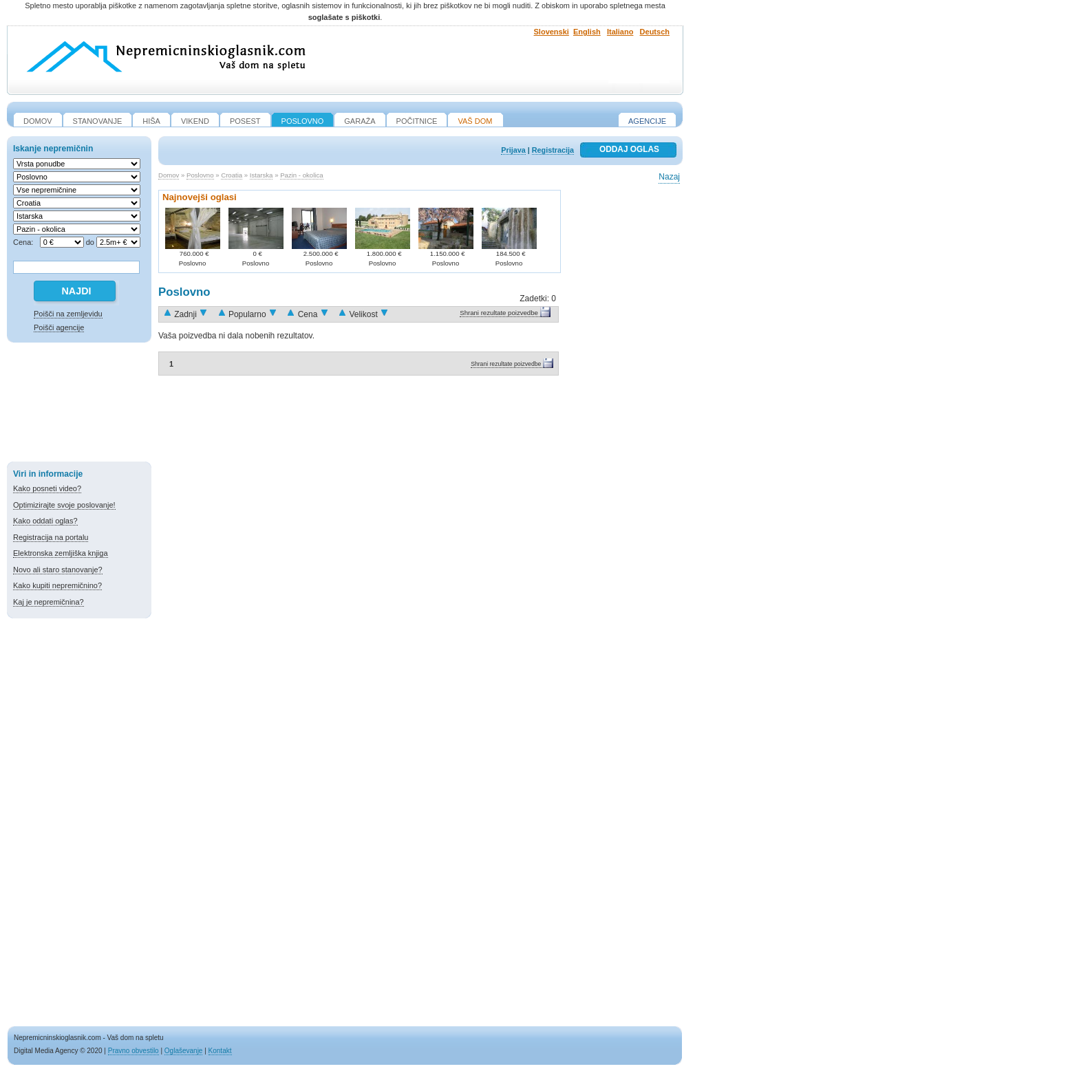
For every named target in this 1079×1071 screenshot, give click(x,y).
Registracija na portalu (50, 537)
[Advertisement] (79, 404)
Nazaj (669, 177)
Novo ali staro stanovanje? (58, 569)
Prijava (513, 150)
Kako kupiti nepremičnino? (57, 585)
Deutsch (655, 32)
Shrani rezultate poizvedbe (499, 312)
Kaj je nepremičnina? (48, 602)
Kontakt (220, 1050)
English (587, 32)
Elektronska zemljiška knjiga (60, 553)
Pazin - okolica (301, 175)
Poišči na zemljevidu (68, 314)
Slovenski (551, 32)
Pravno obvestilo (133, 1050)
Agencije (647, 121)
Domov (168, 175)
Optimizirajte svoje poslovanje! (64, 505)
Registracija (553, 150)
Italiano (620, 32)
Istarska (261, 175)
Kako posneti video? (47, 488)
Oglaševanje (183, 1050)
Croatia (231, 175)
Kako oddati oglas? (45, 521)
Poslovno (199, 175)
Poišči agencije (59, 327)
